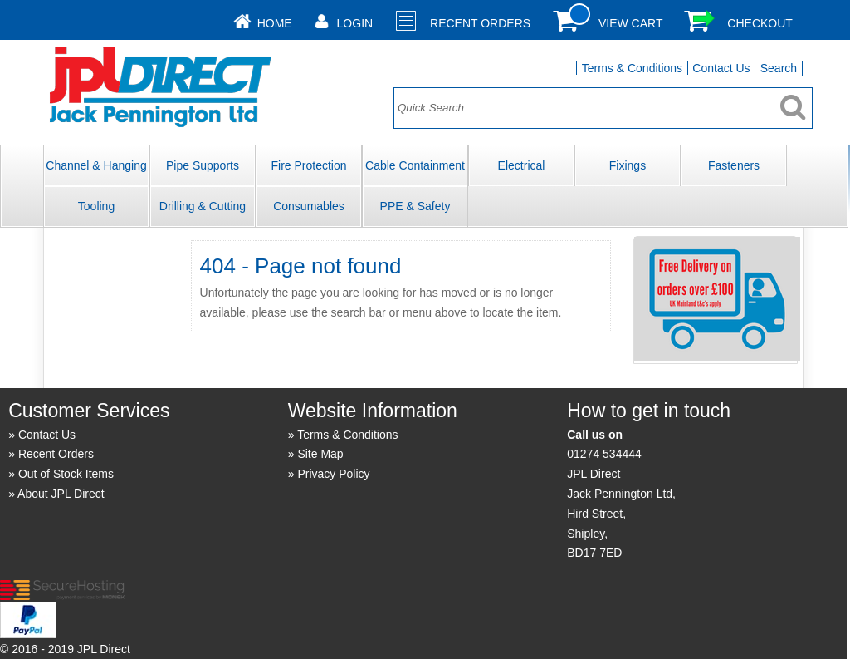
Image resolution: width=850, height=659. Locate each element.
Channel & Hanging (96, 165)
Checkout (760, 23)
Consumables (308, 206)
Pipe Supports (202, 165)
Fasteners (734, 165)
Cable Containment (415, 165)
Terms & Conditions (632, 68)
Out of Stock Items (66, 473)
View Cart (630, 23)
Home (274, 23)
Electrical (521, 165)
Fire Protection (308, 165)
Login (355, 23)
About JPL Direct (61, 493)
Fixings (627, 165)
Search (778, 68)
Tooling (96, 206)
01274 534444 (604, 453)
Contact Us (721, 68)
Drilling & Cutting (202, 206)
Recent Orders (480, 23)
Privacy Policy (333, 473)
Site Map (320, 453)
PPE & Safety (415, 206)
